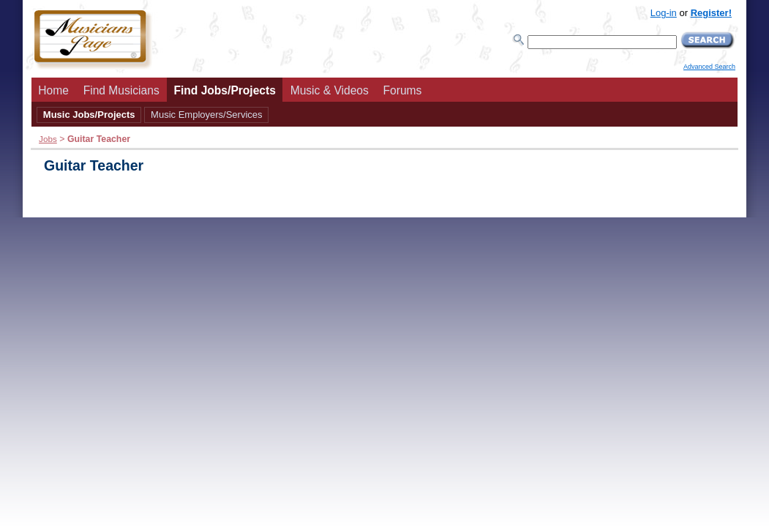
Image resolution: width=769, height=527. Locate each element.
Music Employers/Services (206, 114)
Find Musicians (121, 90)
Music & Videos (329, 90)
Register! (711, 12)
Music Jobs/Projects (89, 114)
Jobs (48, 138)
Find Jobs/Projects (224, 90)
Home (53, 90)
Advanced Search (709, 66)
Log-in (663, 12)
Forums (402, 90)
